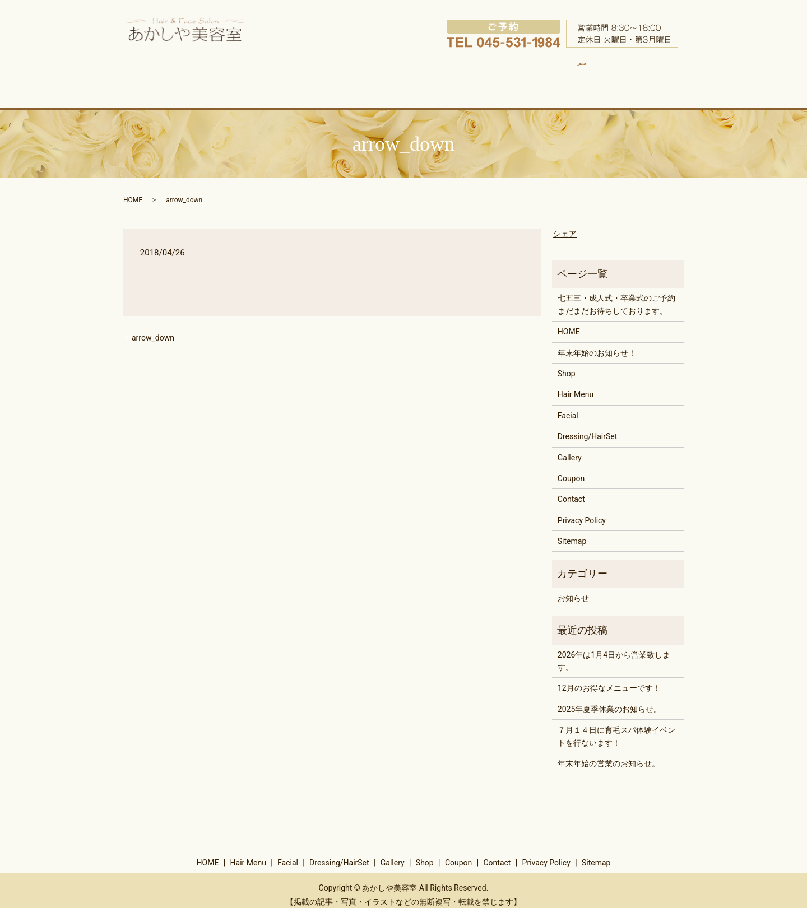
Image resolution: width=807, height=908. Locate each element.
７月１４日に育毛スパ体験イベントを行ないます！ (616, 727)
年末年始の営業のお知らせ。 (609, 753)
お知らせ (573, 588)
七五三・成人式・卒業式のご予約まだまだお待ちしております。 (616, 295)
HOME (181, 75)
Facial (316, 75)
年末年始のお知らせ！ (597, 343)
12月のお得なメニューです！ (609, 678)
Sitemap (572, 531)
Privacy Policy (582, 510)
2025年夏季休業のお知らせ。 (609, 699)
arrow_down (153, 328)
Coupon (591, 75)
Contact (571, 490)
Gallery (472, 75)
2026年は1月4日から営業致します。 (614, 651)
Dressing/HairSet (396, 75)
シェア (565, 224)
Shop (533, 75)
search (644, 68)
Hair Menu (245, 75)
